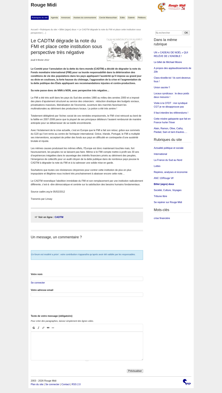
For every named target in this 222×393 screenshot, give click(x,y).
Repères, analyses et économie (170, 172)
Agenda (54, 17)
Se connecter (38, 282)
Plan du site (37, 384)
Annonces (65, 17)
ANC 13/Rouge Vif (163, 178)
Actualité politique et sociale (168, 148)
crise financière (162, 218)
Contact (65, 384)
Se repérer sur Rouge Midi (168, 202)
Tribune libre (160, 196)
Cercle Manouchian (108, 17)
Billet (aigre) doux (68, 29)
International (160, 154)
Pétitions (142, 17)
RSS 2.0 (76, 384)
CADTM (59, 217)
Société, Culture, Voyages (167, 190)
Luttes (157, 166)
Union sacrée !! (162, 87)
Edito (122, 17)
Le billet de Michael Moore (168, 62)
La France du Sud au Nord (168, 160)
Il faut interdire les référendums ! (171, 112)
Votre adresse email (42, 290)
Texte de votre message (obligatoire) (51, 316)
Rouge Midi (44, 5)
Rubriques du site (40, 17)
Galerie (131, 17)
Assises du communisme (84, 17)
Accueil (34, 29)
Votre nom (37, 274)
